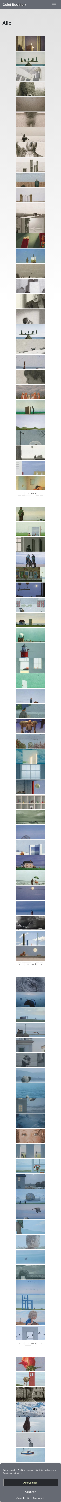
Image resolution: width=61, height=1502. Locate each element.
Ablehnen (30, 1491)
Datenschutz (39, 1498)
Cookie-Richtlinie (24, 1498)
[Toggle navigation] (53, 4)
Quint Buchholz (14, 4)
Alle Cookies (30, 1482)
